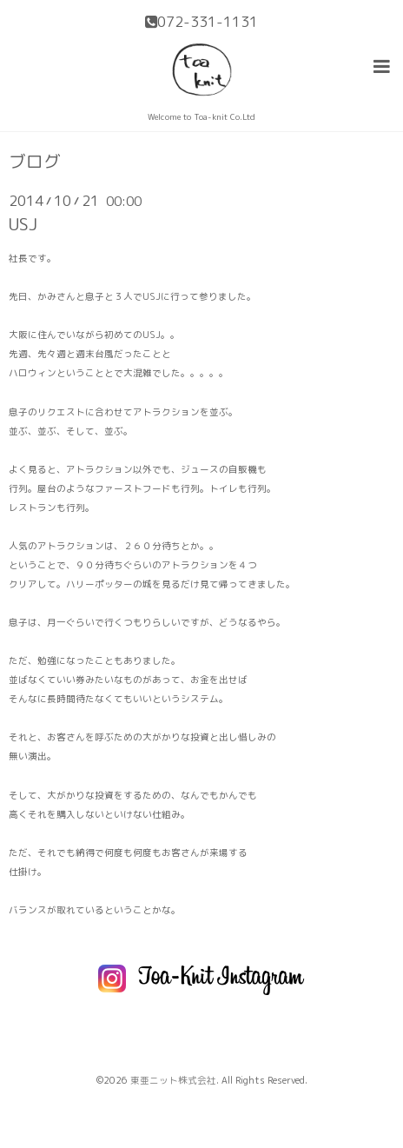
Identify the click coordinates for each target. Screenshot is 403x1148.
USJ (23, 224)
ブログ (35, 161)
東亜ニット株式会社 (173, 1080)
